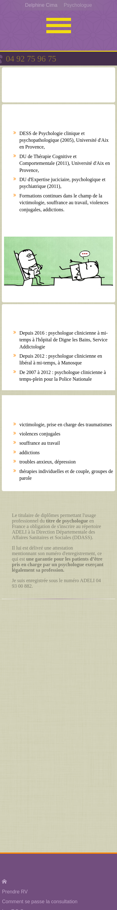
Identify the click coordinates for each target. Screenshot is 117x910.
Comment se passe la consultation (39, 901)
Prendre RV (14, 891)
